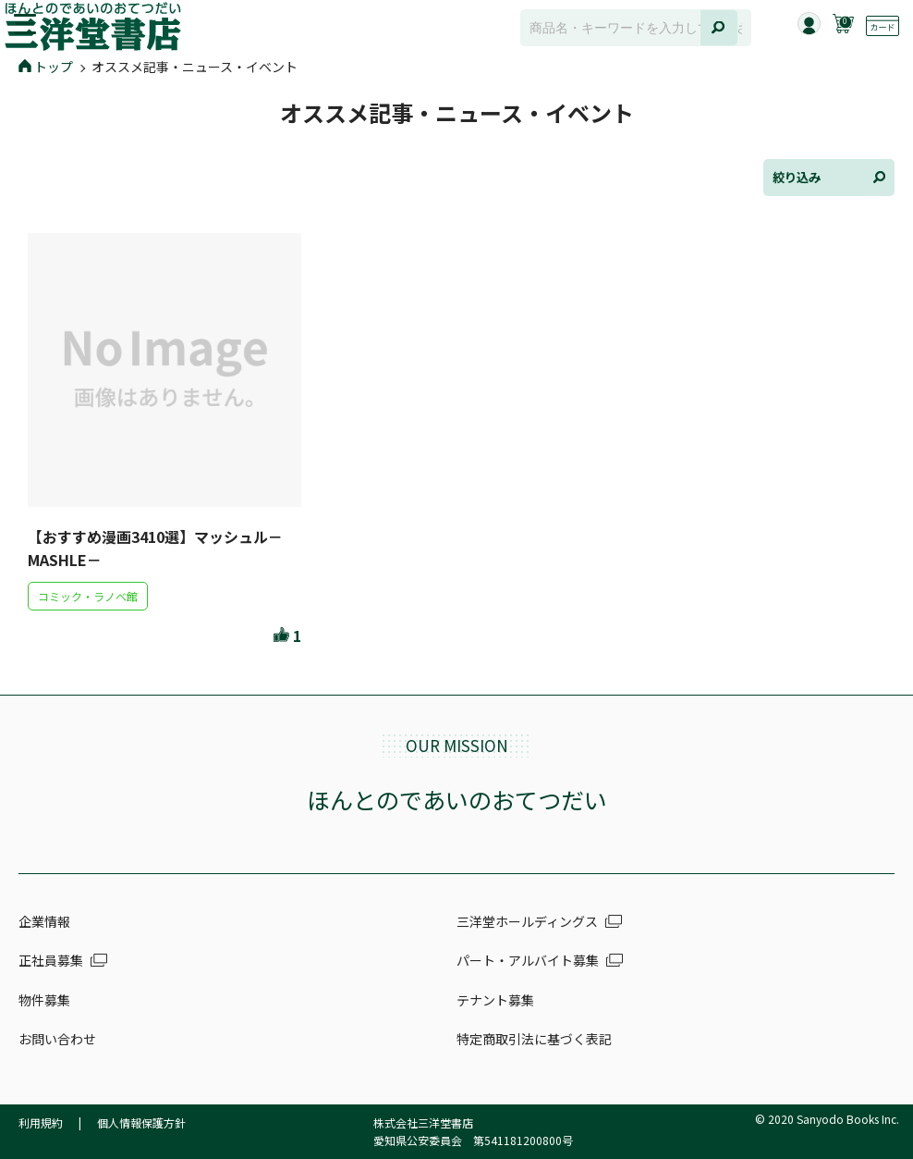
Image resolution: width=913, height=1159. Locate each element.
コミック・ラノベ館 (88, 596)
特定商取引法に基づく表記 (534, 1039)
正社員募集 (50, 960)
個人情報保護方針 (141, 1122)
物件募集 (44, 1000)
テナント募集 (495, 1000)
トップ (45, 66)
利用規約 (40, 1122)
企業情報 (44, 921)
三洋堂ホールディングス (527, 921)
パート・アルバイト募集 (527, 960)
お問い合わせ (57, 1039)
